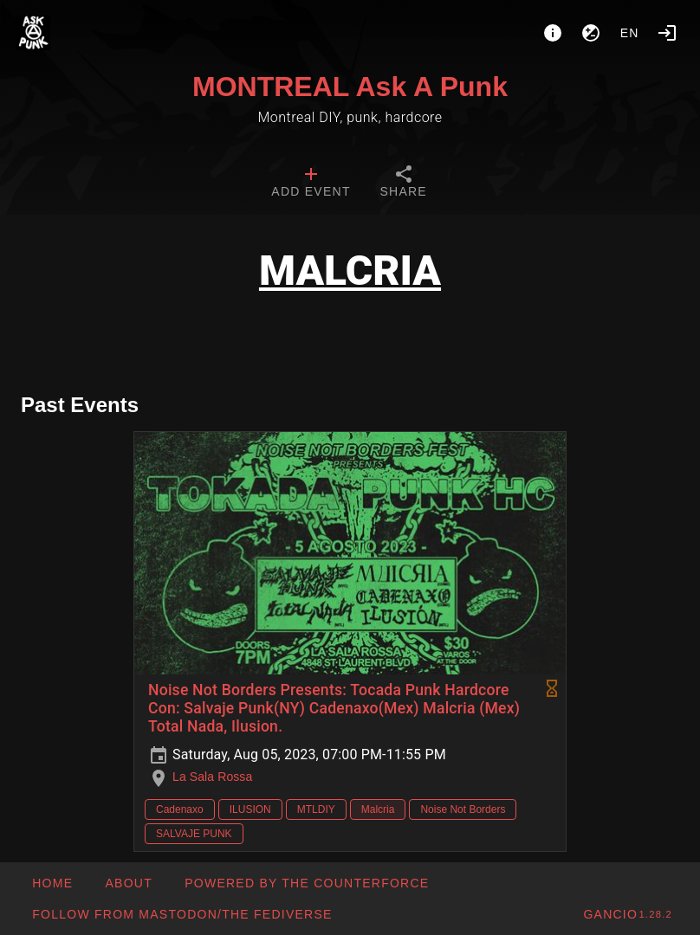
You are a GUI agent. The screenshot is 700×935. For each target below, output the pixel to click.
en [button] (629, 33)
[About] (553, 33)
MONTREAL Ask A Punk (350, 86)
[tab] (310, 183)
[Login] (667, 33)
